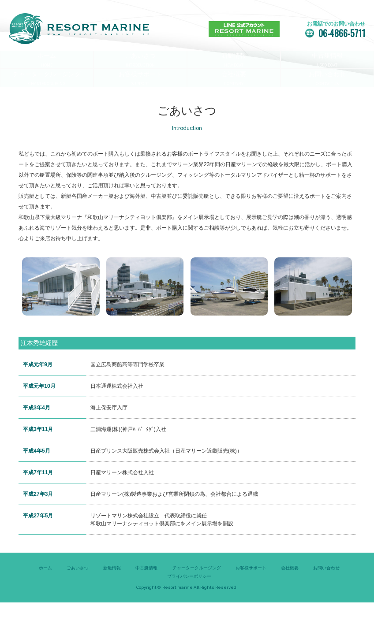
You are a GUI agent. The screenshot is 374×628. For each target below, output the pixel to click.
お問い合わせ (326, 593)
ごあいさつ (78, 593)
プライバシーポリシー (189, 602)
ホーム (45, 593)
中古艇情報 (146, 593)
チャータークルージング (196, 593)
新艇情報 (112, 593)
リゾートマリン (79, 28)
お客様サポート (251, 593)
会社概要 (290, 593)
